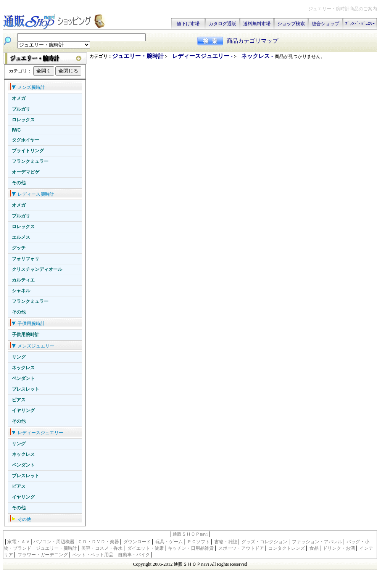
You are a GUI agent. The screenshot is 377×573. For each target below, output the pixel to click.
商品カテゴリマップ (252, 41)
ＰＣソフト (198, 541)
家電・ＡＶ (18, 541)
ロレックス (23, 119)
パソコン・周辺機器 (53, 541)
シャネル (21, 290)
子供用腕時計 (25, 334)
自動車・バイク (134, 554)
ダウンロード (137, 541)
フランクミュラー (30, 161)
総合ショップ (325, 23)
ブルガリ (21, 109)
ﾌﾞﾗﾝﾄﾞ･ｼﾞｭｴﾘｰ (360, 23)
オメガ (19, 98)
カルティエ (23, 280)
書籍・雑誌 (225, 541)
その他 (19, 182)
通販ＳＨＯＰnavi (190, 534)
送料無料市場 (257, 23)
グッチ (19, 248)
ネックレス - (258, 56)
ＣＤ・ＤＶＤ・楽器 (98, 541)
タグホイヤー (25, 140)
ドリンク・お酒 (339, 548)
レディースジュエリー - (203, 56)
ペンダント (23, 378)
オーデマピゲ (25, 172)
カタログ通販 (222, 23)
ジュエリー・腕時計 (138, 56)
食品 (314, 548)
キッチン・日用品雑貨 (191, 548)
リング (19, 357)
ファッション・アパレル (317, 541)
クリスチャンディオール (37, 269)
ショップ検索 (291, 23)
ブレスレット (25, 389)
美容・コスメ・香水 (101, 548)
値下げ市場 (188, 23)
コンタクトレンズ (286, 548)
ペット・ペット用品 (92, 554)
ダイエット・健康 (145, 548)
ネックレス (23, 367)
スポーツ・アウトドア (241, 548)
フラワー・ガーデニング (43, 554)
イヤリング (23, 410)
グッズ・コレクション (264, 541)
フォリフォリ (25, 258)
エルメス (21, 237)
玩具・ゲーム (169, 541)
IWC (16, 130)
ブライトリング (28, 150)
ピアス (19, 399)
